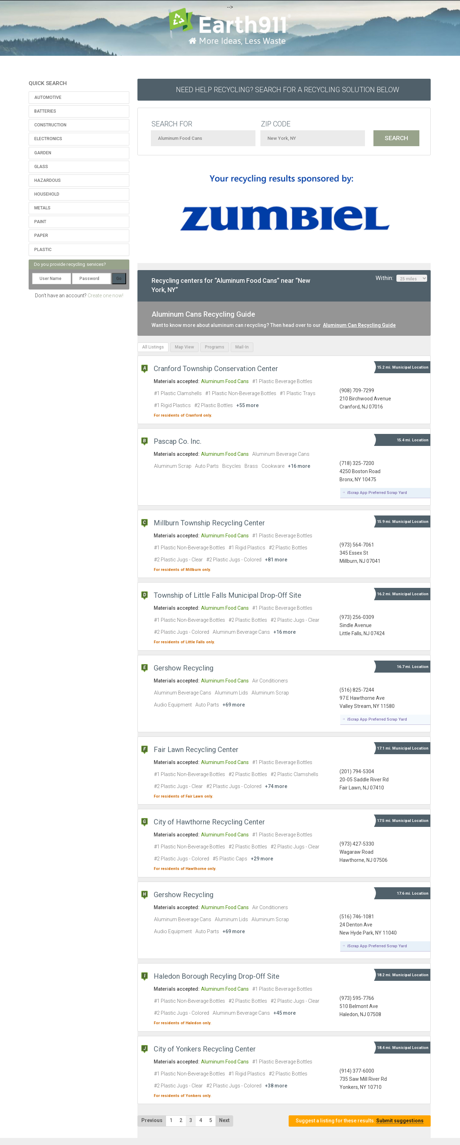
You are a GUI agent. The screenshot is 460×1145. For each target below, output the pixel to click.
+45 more (284, 1013)
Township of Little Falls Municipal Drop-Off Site (227, 595)
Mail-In (242, 347)
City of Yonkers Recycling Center (205, 1049)
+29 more (262, 858)
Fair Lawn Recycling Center (196, 749)
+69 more (234, 705)
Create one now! (105, 295)
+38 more (276, 1086)
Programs (214, 347)
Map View (184, 347)
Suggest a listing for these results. (360, 1121)
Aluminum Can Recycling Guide (359, 325)
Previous (152, 1120)
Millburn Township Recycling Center (209, 523)
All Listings (153, 347)
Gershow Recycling (183, 668)
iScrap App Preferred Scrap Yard (377, 492)
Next (224, 1120)
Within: (401, 278)
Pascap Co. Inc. (177, 441)
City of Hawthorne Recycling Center (209, 822)
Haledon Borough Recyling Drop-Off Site (216, 976)
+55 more (247, 405)
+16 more (299, 466)
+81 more (276, 559)
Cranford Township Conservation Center (216, 368)
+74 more (276, 786)
